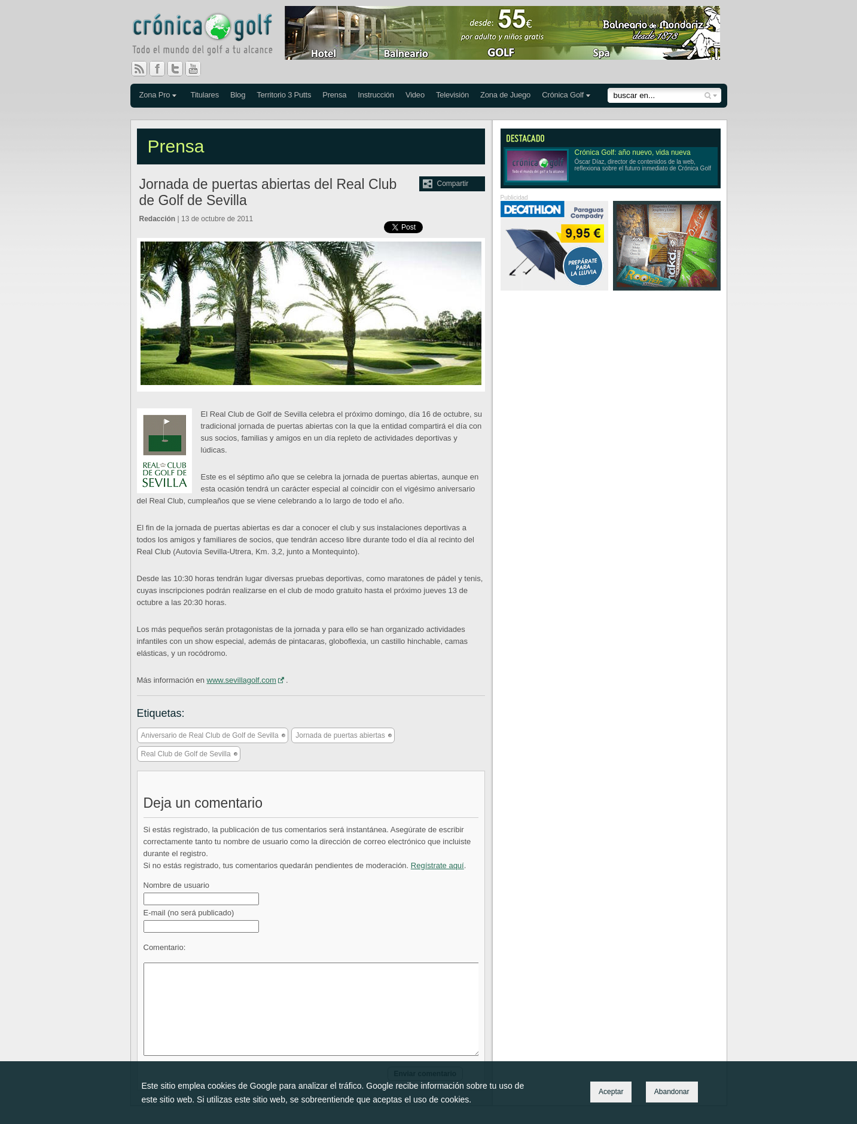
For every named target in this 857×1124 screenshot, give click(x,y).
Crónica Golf (563, 94)
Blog (237, 94)
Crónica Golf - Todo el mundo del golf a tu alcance (211, 36)
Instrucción (376, 94)
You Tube (198, 69)
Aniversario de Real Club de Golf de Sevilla (210, 735)
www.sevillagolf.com (241, 680)
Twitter (180, 69)
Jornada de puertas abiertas (340, 735)
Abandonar (672, 1092)
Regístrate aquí (437, 865)
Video (415, 94)
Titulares (204, 94)
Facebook (162, 69)
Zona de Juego (505, 94)
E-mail (189, 912)
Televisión (452, 94)
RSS (139, 69)
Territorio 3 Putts (284, 94)
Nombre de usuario (177, 885)
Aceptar (611, 1092)
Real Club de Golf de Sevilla (186, 754)
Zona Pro (154, 94)
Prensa (334, 94)
